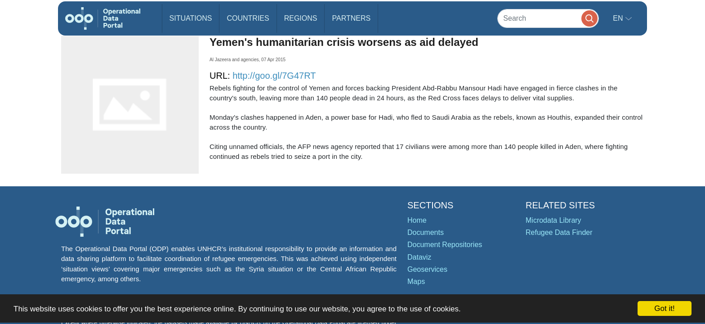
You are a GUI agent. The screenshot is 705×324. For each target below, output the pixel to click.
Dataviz (419, 257)
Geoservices (427, 269)
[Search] (548, 18)
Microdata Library (553, 220)
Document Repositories (444, 244)
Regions (300, 18)
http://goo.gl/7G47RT (274, 76)
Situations (191, 18)
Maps (416, 281)
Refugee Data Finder (559, 232)
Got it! (664, 308)
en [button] (619, 18)
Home (417, 220)
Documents (425, 232)
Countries (248, 18)
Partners (351, 18)
